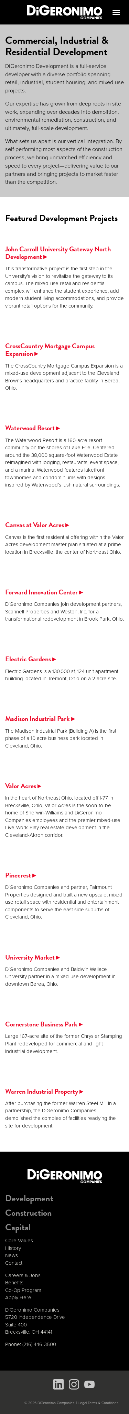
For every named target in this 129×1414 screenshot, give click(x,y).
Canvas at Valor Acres (37, 525)
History (13, 1248)
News (11, 1255)
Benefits (14, 1283)
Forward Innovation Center (44, 592)
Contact (13, 1263)
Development (29, 1198)
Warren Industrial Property (44, 1091)
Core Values (19, 1240)
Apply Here (18, 1297)
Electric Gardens (30, 659)
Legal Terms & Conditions (98, 1403)
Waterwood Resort (32, 428)
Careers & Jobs (23, 1275)
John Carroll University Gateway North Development (58, 253)
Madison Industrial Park (40, 718)
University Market (32, 957)
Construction (28, 1213)
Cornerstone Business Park (43, 1024)
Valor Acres (23, 786)
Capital (18, 1227)
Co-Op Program (23, 1290)
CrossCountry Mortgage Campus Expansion (50, 350)
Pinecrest (20, 875)
